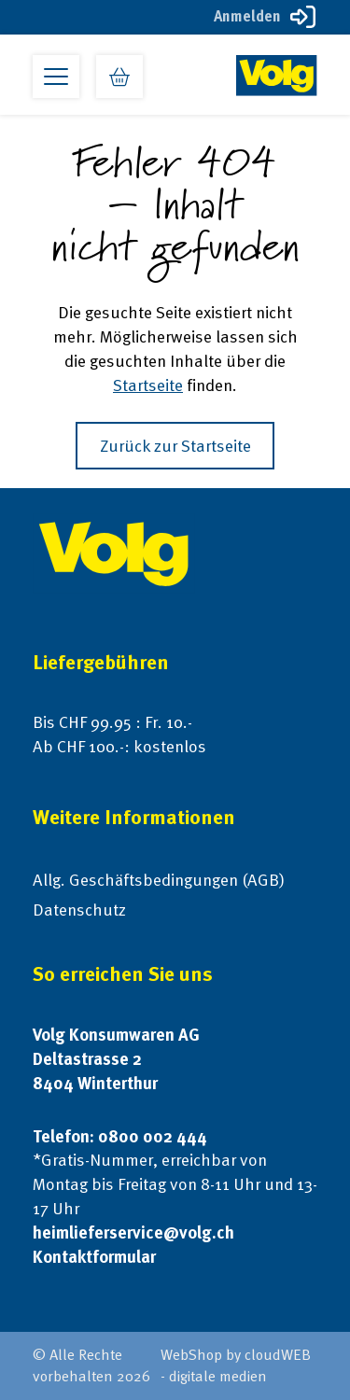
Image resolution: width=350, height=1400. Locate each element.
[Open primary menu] (56, 76)
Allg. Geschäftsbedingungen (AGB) (159, 879)
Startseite (148, 385)
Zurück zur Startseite (175, 445)
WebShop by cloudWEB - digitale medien (236, 1365)
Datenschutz (79, 909)
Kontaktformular (94, 1256)
